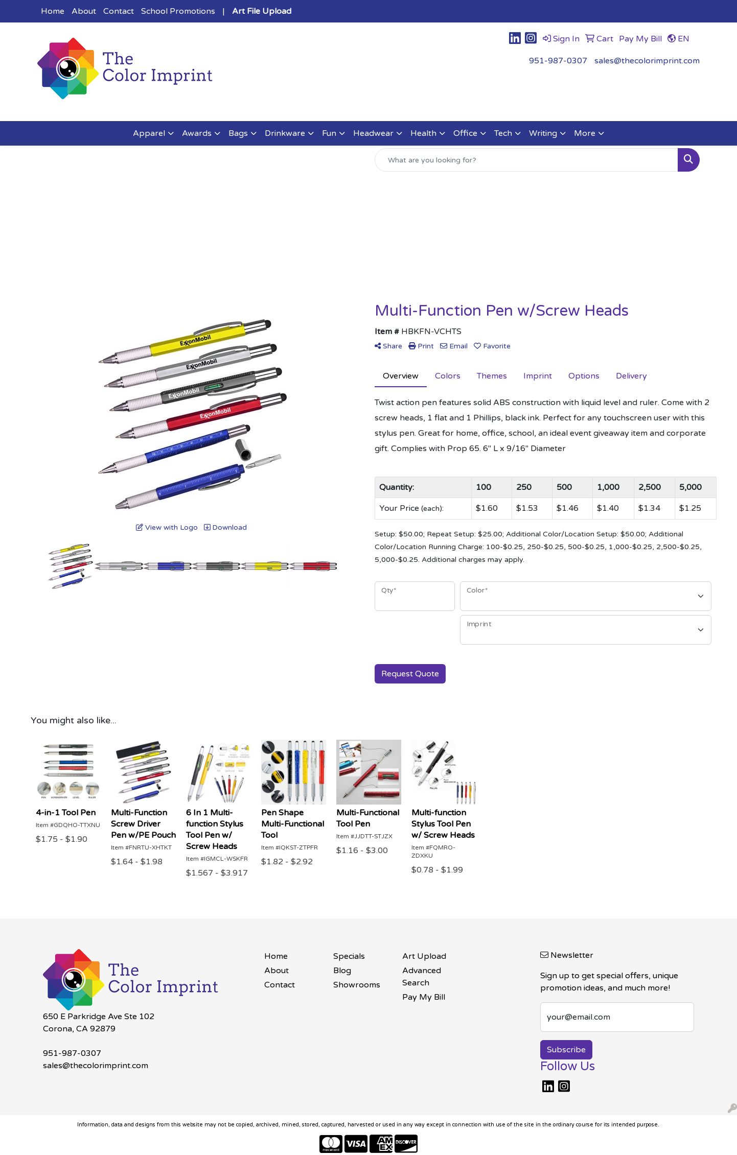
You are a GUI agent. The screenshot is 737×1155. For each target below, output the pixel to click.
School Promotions (178, 11)
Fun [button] (329, 133)
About (84, 11)
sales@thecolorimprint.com (647, 61)
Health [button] (423, 133)
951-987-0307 (558, 61)
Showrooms (356, 985)
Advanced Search (421, 976)
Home (52, 11)
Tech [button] (503, 133)
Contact (118, 11)
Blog (342, 970)
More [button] (584, 133)
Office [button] (465, 133)
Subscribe (566, 1050)
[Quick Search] (526, 160)
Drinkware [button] (285, 133)
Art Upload (424, 956)
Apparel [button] (149, 133)
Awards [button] (197, 133)
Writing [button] (543, 133)
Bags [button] (238, 133)
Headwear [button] (373, 133)
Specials (349, 956)
